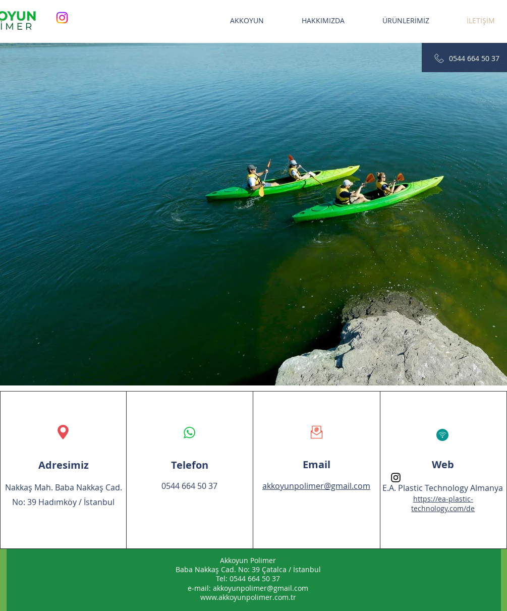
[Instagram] (62, 17)
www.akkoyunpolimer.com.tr (248, 597)
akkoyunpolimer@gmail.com (260, 588)
